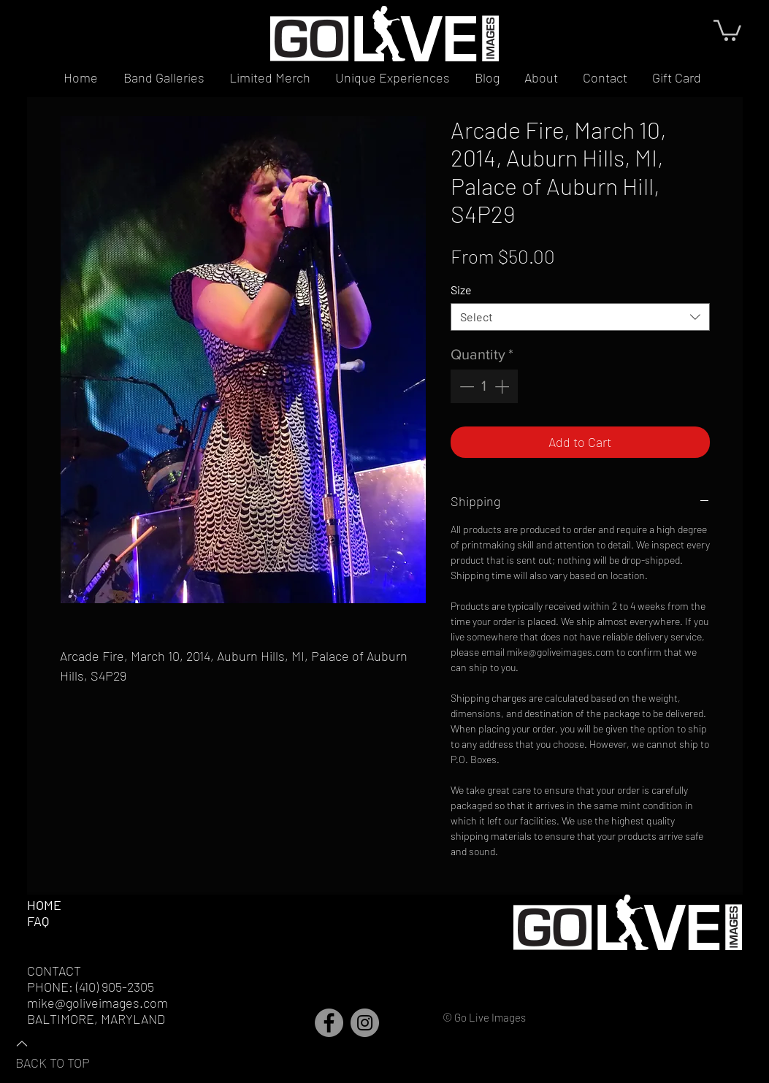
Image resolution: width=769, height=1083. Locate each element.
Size (461, 289)
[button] (727, 29)
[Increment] (503, 386)
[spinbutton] (484, 386)
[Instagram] (365, 1023)
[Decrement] (465, 386)
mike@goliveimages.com (97, 1003)
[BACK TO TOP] (66, 1052)
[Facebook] (329, 1023)
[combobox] (580, 317)
